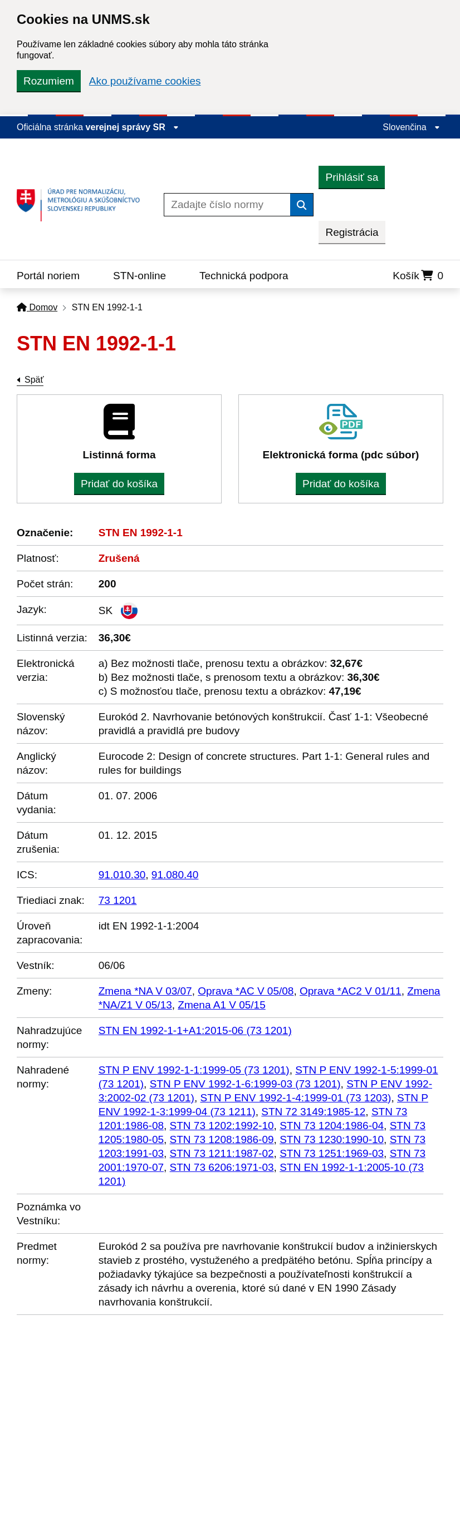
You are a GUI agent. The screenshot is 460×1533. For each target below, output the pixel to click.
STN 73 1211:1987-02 (222, 1153)
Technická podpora (243, 275)
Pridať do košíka (119, 483)
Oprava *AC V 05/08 (245, 991)
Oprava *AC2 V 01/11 (351, 991)
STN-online (139, 275)
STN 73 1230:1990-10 (332, 1139)
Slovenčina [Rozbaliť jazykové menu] (411, 127)
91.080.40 (175, 875)
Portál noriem (48, 275)
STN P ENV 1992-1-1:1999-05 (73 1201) (194, 1070)
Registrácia (351, 232)
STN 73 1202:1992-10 (222, 1125)
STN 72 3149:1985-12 (313, 1111)
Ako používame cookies (145, 81)
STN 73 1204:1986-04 (332, 1125)
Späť (34, 379)
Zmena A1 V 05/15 (221, 1005)
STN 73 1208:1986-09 (222, 1139)
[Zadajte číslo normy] (227, 205)
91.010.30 (122, 875)
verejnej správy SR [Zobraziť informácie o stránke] (132, 127)
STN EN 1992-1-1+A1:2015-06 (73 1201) (195, 1030)
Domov (37, 307)
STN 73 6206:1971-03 (222, 1167)
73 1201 (118, 900)
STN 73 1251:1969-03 (332, 1153)
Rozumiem (48, 81)
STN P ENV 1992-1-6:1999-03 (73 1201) (245, 1084)
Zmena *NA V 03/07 (145, 991)
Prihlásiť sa (351, 177)
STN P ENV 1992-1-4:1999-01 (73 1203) (296, 1098)
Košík (418, 275)
